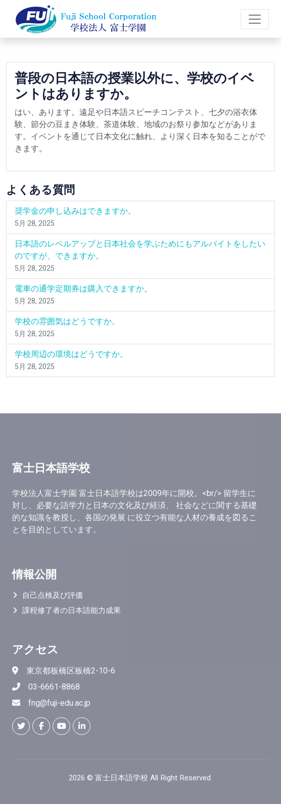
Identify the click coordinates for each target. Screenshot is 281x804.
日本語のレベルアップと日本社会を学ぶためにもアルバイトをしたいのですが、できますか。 (140, 250)
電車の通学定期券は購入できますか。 (83, 289)
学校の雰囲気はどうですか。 (67, 322)
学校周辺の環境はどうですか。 (71, 354)
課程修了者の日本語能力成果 (71, 610)
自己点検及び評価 (52, 595)
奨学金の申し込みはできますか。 (75, 211)
